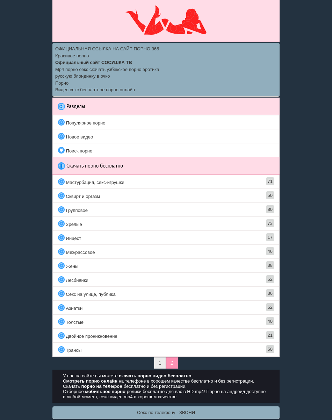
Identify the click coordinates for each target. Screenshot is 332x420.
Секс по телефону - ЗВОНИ (166, 412)
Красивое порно (72, 55)
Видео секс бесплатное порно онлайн (95, 89)
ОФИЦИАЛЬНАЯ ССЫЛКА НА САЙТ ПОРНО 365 (107, 48)
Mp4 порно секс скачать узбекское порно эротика (107, 69)
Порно (61, 83)
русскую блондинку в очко (82, 76)
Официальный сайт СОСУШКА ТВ (93, 62)
